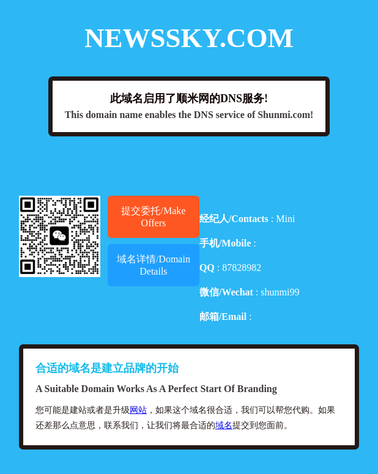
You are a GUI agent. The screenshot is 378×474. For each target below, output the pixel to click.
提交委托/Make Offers (153, 217)
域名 (223, 425)
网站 (138, 410)
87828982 (241, 267)
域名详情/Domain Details (153, 265)
